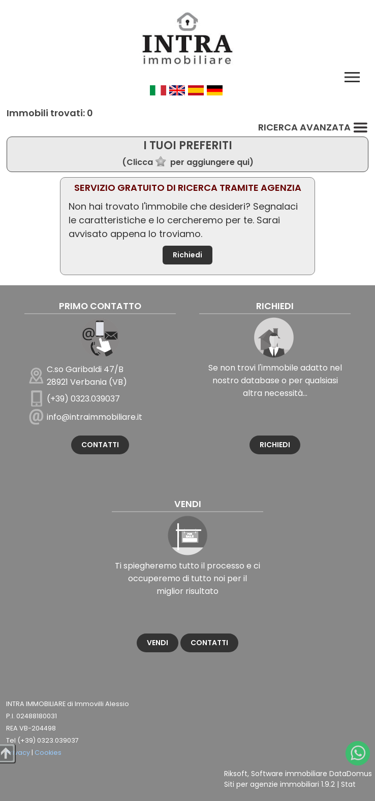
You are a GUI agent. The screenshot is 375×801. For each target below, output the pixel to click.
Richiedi (187, 255)
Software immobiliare (289, 774)
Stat (348, 784)
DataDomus (350, 774)
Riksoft (235, 774)
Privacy (18, 752)
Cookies (48, 752)
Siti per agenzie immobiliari (271, 784)
